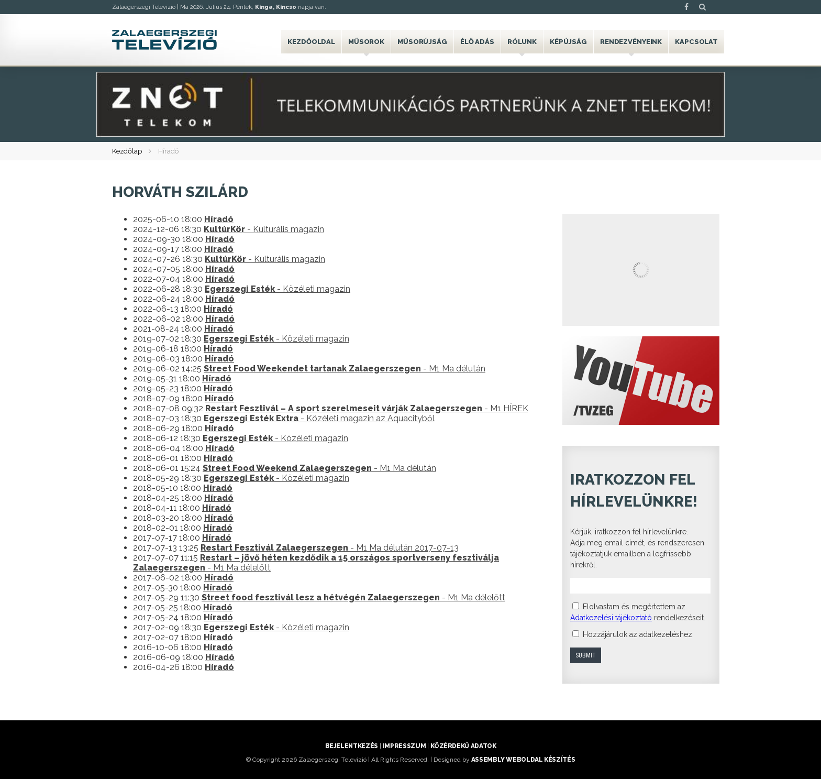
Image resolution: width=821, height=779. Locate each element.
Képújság (568, 42)
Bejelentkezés (351, 746)
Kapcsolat (696, 42)
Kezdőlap (127, 151)
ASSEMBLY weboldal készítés (523, 759)
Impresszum (404, 746)
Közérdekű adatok (463, 746)
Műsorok (366, 42)
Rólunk (522, 42)
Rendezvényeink (631, 42)
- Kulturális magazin (264, 229)
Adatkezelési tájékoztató (611, 617)
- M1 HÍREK (366, 408)
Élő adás (477, 42)
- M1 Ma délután (344, 369)
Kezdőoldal (311, 42)
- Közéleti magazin (277, 289)
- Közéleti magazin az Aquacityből (319, 418)
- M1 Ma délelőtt (353, 597)
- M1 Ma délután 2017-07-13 (330, 548)
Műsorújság (422, 42)
